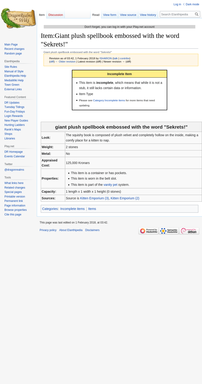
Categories (50, 209)
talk (116, 58)
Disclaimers (92, 230)
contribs (124, 58)
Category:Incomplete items (109, 100)
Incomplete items (72, 209)
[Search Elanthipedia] (180, 14)
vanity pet (110, 184)
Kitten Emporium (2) (125, 198)
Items (92, 209)
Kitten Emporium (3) (94, 198)
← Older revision (65, 61)
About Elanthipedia (70, 230)
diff (52, 61)
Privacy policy (48, 230)
